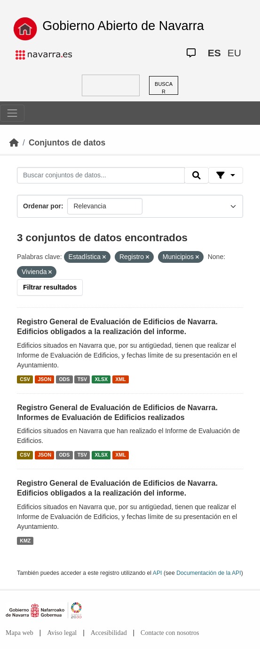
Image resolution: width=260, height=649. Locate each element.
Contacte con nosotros (170, 632)
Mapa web (19, 632)
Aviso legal (62, 632)
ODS (64, 379)
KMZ (25, 540)
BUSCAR (164, 88)
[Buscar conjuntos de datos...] (101, 175)
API (157, 573)
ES (214, 52)
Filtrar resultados (50, 287)
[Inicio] (14, 142)
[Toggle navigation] (12, 113)
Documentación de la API (208, 573)
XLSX (101, 379)
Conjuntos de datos (67, 142)
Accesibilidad (109, 632)
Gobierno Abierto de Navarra (123, 26)
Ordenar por (42, 206)
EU (234, 52)
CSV (25, 379)
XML (121, 379)
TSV (82, 379)
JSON (44, 379)
